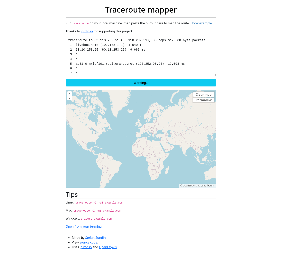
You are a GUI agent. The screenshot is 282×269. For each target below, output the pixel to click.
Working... (141, 83)
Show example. (202, 23)
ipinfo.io (87, 31)
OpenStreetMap (191, 185)
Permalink (204, 100)
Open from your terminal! (84, 226)
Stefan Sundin (95, 237)
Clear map (204, 94)
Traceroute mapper (141, 9)
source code (88, 242)
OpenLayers (108, 247)
